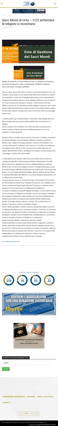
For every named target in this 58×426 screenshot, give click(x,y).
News (9, 15)
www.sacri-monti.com (12, 241)
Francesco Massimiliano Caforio (46, 424)
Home (4, 15)
